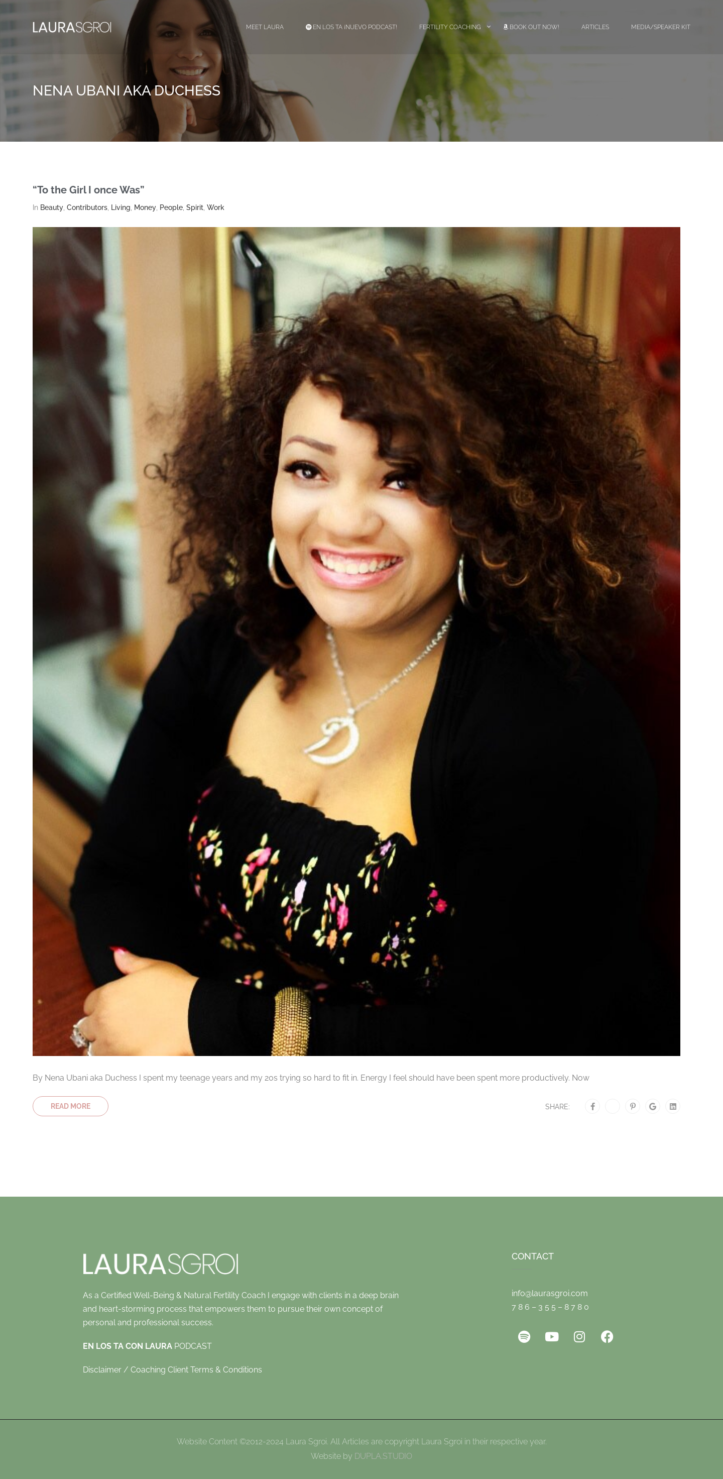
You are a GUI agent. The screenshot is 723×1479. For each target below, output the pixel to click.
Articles (595, 27)
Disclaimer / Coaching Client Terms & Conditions (172, 1370)
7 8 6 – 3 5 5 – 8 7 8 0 (550, 1307)
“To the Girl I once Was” (89, 190)
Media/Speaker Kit (660, 27)
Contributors (87, 207)
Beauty (51, 207)
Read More (70, 1106)
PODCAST (147, 1346)
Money (145, 207)
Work (215, 207)
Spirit (194, 207)
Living (121, 207)
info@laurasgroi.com (550, 1293)
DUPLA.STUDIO (383, 1456)
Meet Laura (265, 27)
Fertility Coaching (450, 27)
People (171, 207)
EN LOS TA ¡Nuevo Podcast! (351, 27)
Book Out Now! (531, 27)
